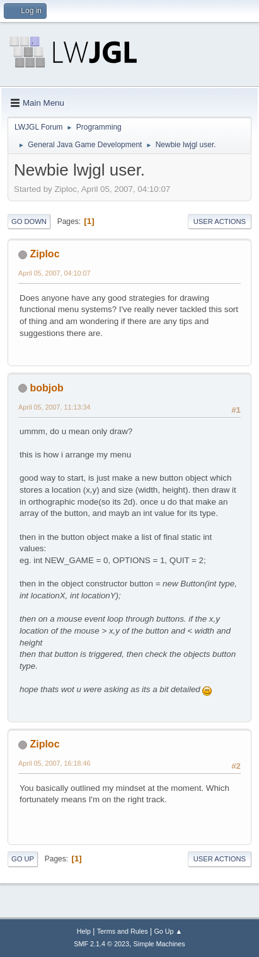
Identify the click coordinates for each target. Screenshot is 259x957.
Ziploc (44, 254)
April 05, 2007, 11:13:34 (54, 407)
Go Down (29, 221)
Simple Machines (159, 944)
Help (84, 931)
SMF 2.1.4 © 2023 (101, 944)
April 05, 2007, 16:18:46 (54, 763)
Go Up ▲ (168, 931)
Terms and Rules (122, 931)
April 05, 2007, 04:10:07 (54, 273)
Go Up (22, 859)
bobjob (46, 388)
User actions (219, 221)
